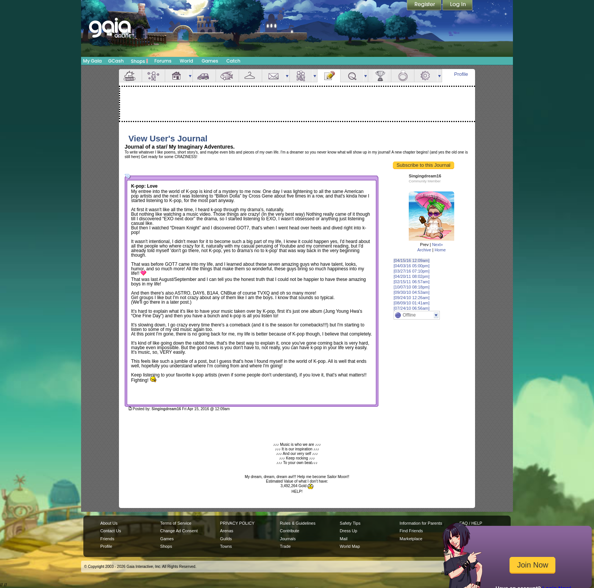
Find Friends (411, 530)
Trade (285, 546)
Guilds (226, 538)
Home (440, 250)
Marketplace (411, 538)
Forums (162, 61)
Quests (352, 75)
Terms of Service (175, 523)
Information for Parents (421, 523)
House (176, 75)
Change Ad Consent (179, 530)
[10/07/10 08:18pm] (412, 287)
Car (204, 75)
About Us (108, 523)
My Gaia (92, 61)
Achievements (379, 75)
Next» (437, 244)
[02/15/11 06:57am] (412, 281)
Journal (328, 75)
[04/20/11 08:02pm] (412, 276)
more (190, 75)
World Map (350, 546)
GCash (116, 61)
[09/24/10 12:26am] (412, 297)
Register (424, 5)
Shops (139, 61)
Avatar (153, 75)
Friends (301, 75)
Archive (424, 250)
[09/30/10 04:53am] (412, 292)
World (186, 61)
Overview (130, 75)
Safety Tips (350, 523)
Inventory (250, 75)
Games (210, 61)
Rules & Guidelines (298, 523)
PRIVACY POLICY (237, 523)
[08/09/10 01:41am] (412, 303)
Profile (461, 74)
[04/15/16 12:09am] (412, 260)
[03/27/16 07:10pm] (412, 271)
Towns (226, 546)
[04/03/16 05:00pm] (412, 265)
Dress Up (348, 530)
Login (457, 5)
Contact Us (110, 530)
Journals (288, 538)
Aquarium (227, 75)
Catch (234, 61)
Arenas (226, 530)
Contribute (289, 530)
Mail (273, 75)
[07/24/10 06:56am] (412, 308)
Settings (425, 75)
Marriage (402, 75)
